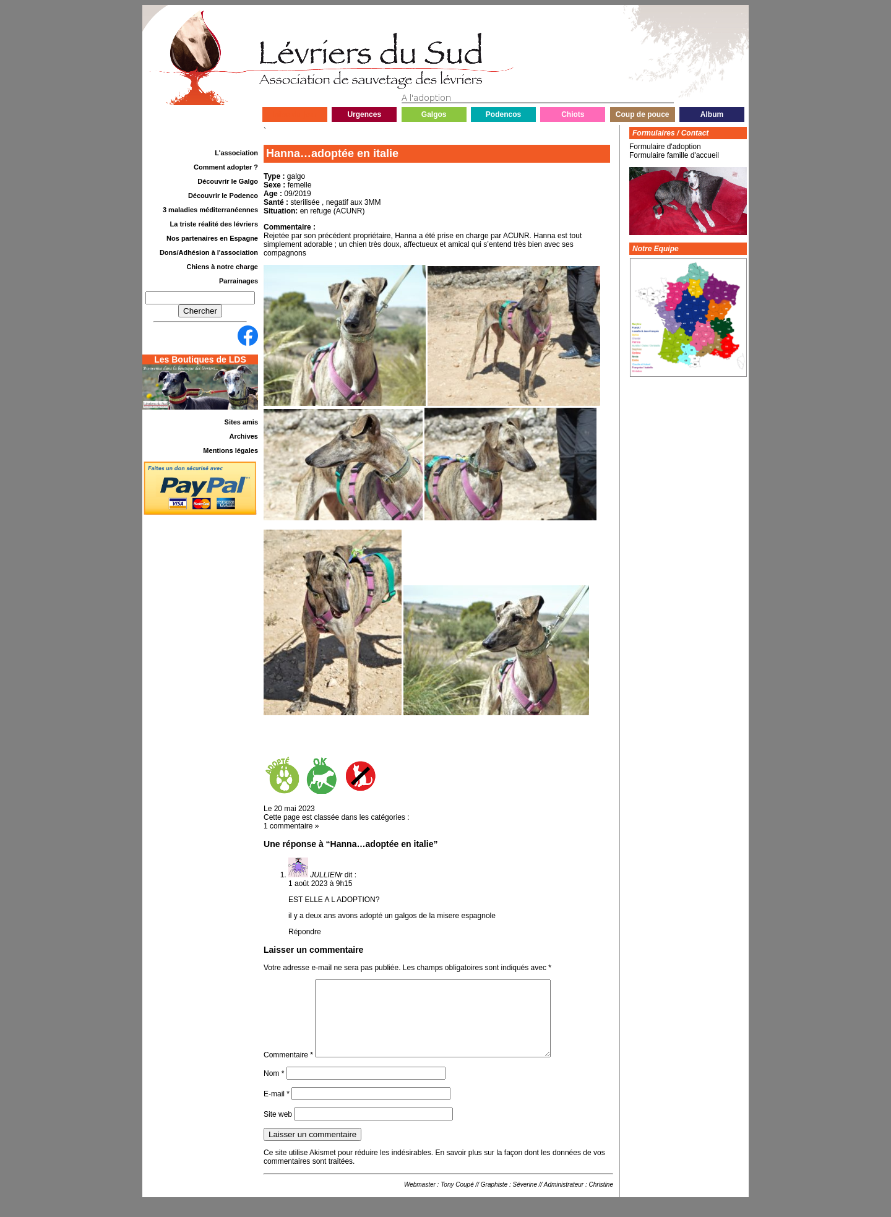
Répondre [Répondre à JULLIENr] (304, 931)
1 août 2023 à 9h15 (320, 883)
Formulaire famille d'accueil (674, 155)
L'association (236, 153)
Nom (274, 1088)
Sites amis (241, 422)
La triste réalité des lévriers (214, 224)
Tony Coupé (457, 1199)
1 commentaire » (291, 826)
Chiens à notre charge (222, 266)
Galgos (434, 114)
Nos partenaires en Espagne (212, 238)
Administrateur (563, 1199)
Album (711, 114)
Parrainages (238, 281)
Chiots (572, 114)
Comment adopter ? (226, 167)
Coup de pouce (642, 114)
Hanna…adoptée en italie (332, 153)
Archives (244, 436)
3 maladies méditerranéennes (210, 209)
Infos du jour (294, 114)
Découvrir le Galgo (227, 181)
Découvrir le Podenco (223, 195)
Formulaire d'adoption (665, 146)
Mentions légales (230, 450)
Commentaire (288, 1069)
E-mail (277, 1108)
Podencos (503, 114)
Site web (278, 1129)
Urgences (364, 114)
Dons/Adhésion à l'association (209, 252)
